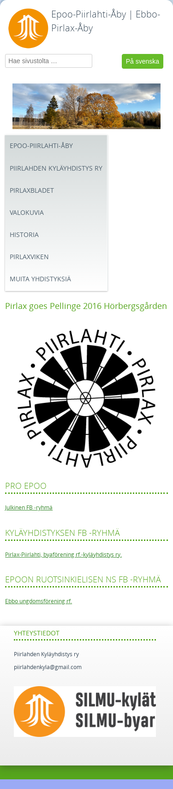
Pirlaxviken (29, 257)
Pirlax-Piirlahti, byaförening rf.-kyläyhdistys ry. (63, 555)
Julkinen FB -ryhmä (29, 507)
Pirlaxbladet (32, 191)
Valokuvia (27, 213)
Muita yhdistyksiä (40, 279)
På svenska (142, 61)
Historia (24, 235)
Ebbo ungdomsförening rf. (38, 601)
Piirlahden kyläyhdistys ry (56, 168)
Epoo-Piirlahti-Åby (41, 146)
